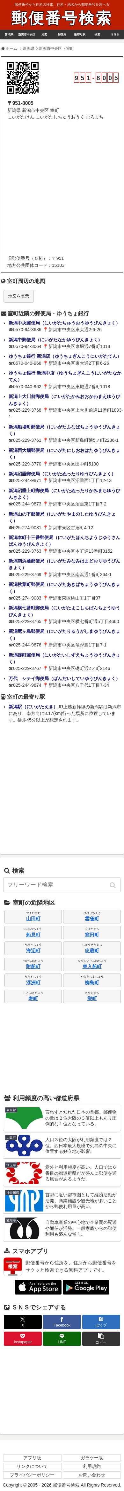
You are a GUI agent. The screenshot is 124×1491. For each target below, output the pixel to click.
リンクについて (32, 1466)
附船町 (33, 966)
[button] (113, 885)
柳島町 (92, 982)
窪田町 (92, 934)
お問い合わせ (91, 1474)
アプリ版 (32, 1457)
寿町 (33, 998)
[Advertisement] (62, 188)
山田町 (33, 918)
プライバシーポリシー (32, 1474)
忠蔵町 (92, 950)
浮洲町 (33, 982)
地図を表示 (18, 296)
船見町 (33, 934)
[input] (62, 884)
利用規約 (92, 1466)
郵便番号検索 (62, 18)
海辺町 (33, 950)
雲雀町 (92, 918)
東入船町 (92, 966)
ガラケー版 (92, 1457)
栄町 (92, 998)
